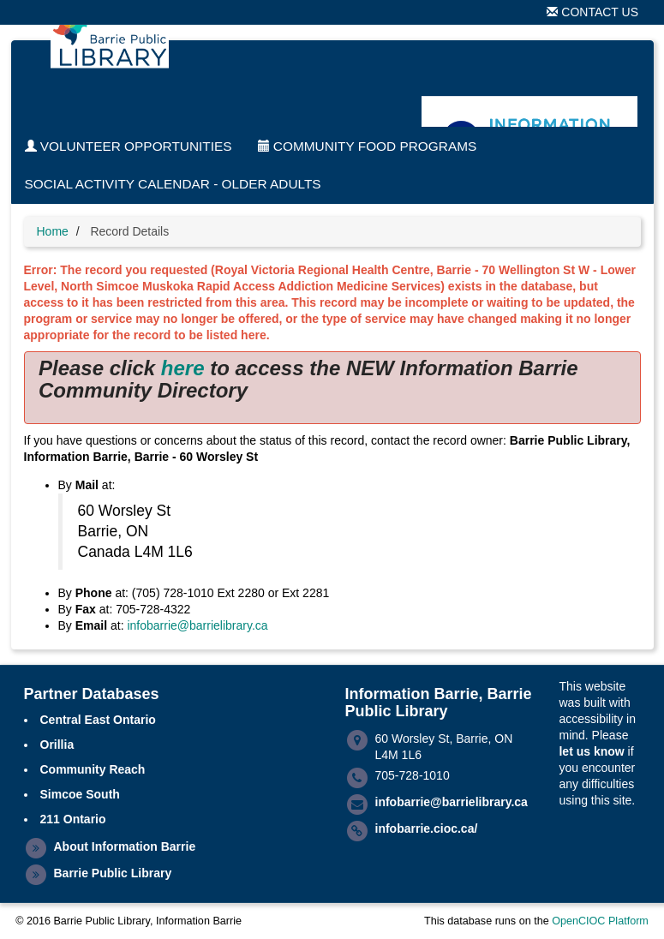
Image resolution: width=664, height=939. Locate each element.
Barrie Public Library (113, 873)
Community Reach (93, 769)
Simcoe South (80, 794)
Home (53, 231)
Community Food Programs (367, 146)
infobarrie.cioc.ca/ (426, 828)
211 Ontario (73, 819)
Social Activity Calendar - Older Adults (173, 183)
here (183, 368)
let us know (591, 751)
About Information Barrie (125, 846)
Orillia (57, 744)
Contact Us (592, 12)
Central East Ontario (98, 720)
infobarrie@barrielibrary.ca (197, 625)
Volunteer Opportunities (128, 146)
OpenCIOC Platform (600, 921)
